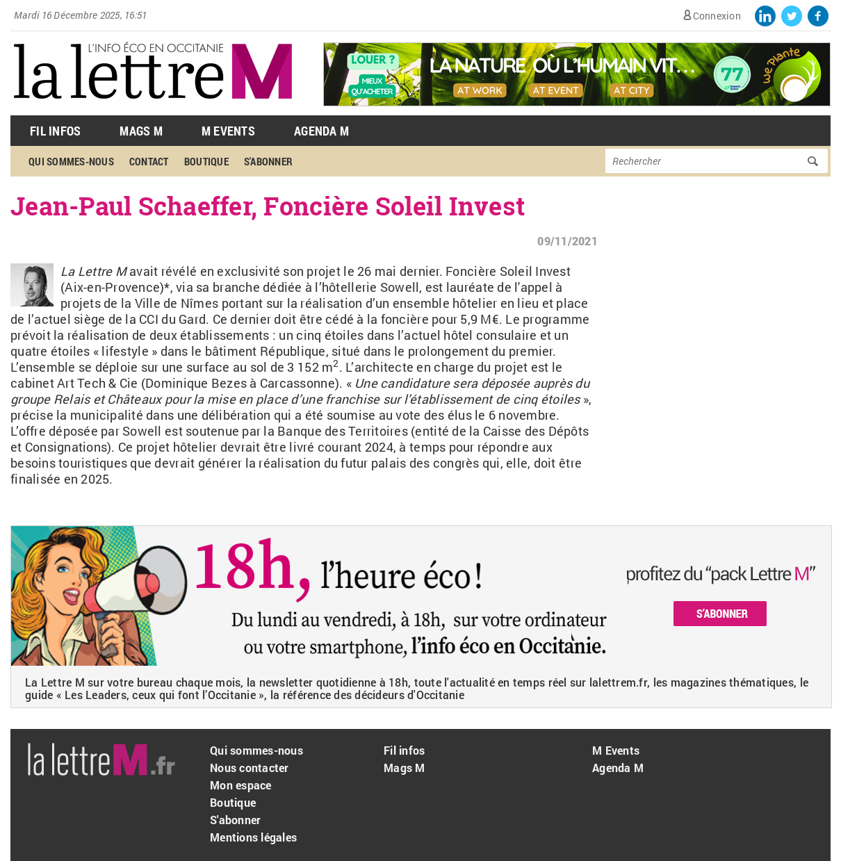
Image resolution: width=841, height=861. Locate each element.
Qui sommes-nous (71, 161)
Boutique (206, 161)
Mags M (141, 130)
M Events (228, 130)
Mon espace (241, 785)
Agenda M (321, 130)
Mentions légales (253, 837)
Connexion (717, 15)
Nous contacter (249, 767)
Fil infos (404, 750)
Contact (149, 161)
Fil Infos (55, 130)
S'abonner (268, 161)
